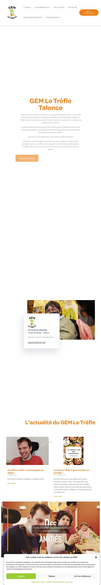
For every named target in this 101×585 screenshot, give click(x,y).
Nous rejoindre (53, 18)
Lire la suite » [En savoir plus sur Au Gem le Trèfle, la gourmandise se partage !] (58, 496)
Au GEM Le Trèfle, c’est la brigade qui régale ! (25, 471)
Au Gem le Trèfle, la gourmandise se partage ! (71, 471)
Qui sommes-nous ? (42, 7)
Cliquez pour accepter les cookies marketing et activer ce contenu (50, 529)
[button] (96, 572)
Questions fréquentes (32, 17)
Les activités (59, 7)
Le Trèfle (27, 7)
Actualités (72, 7)
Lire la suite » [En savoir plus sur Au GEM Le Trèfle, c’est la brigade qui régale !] (11, 483)
